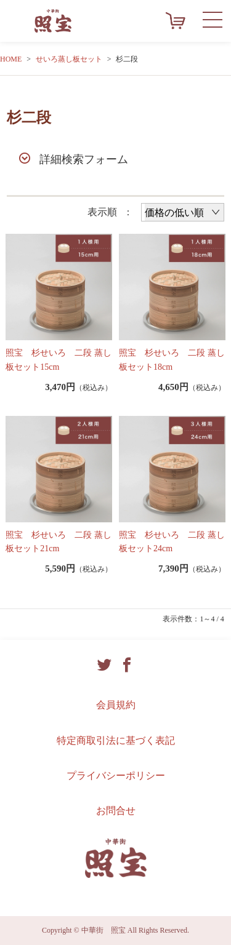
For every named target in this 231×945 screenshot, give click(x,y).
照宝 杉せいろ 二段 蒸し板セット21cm (58, 541)
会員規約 (116, 705)
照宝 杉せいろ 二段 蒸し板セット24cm (172, 541)
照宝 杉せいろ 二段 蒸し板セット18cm (172, 359)
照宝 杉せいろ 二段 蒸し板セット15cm (58, 359)
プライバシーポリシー (116, 775)
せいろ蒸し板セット (69, 59)
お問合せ (116, 810)
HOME (11, 59)
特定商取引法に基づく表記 (116, 740)
